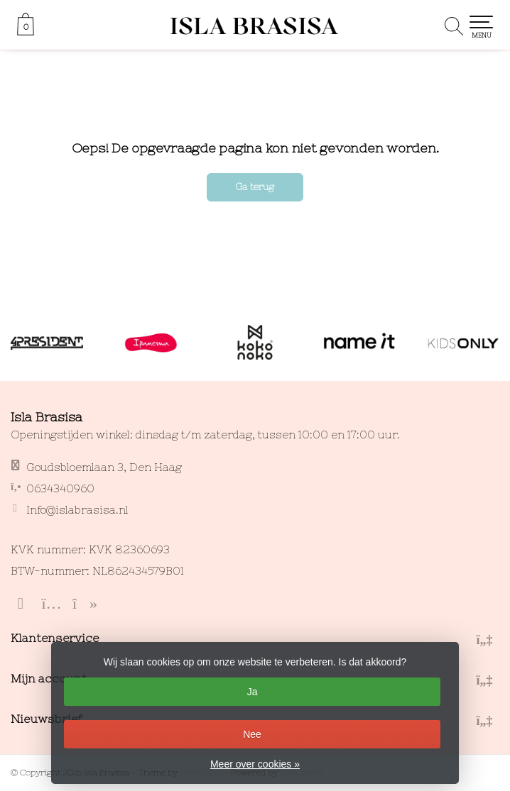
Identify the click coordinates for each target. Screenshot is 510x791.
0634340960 (60, 488)
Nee (252, 734)
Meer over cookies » (255, 764)
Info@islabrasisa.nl (77, 510)
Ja (252, 691)
